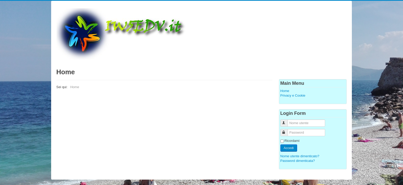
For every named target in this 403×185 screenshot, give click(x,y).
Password (286, 130)
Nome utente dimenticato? (299, 156)
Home (284, 91)
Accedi (289, 148)
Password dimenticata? (297, 161)
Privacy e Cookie (293, 95)
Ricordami (292, 141)
